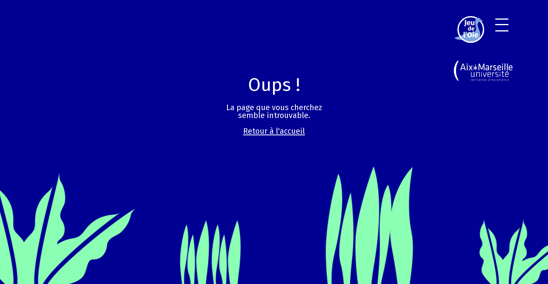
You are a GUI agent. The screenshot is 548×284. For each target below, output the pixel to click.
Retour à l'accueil (274, 131)
